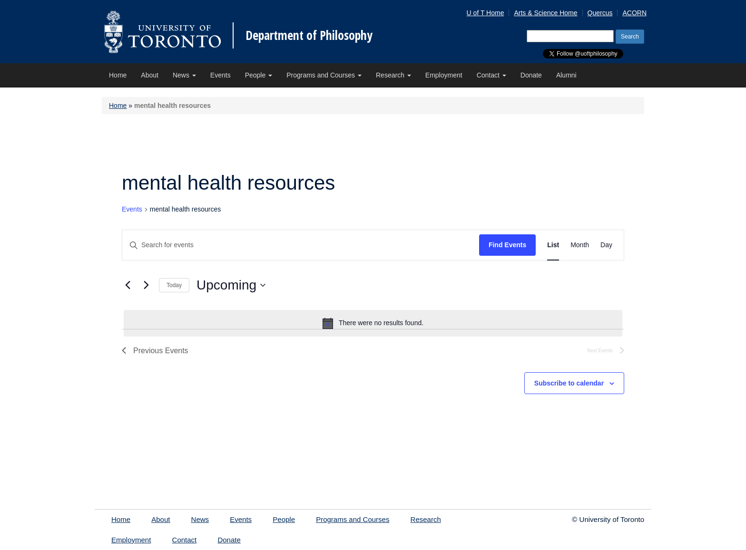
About (149, 75)
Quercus (600, 13)
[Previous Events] (127, 285)
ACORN (634, 13)
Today (174, 285)
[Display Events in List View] (553, 245)
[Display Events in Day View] (606, 245)
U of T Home (485, 13)
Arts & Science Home (545, 13)
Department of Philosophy (309, 35)
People (258, 75)
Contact (491, 75)
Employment (443, 75)
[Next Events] (146, 285)
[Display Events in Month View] (579, 245)
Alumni (566, 75)
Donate (531, 75)
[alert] (373, 323)
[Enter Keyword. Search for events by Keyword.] (300, 245)
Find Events (507, 245)
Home (118, 75)
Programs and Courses (324, 75)
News (184, 75)
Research (393, 75)
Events (220, 75)
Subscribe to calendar (569, 383)
